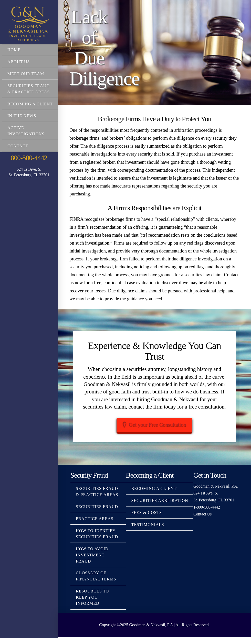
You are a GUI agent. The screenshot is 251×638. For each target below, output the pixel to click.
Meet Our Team (25, 74)
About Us (18, 62)
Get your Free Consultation (154, 425)
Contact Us (202, 514)
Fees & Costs (146, 513)
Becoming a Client (30, 104)
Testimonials (147, 525)
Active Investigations (26, 131)
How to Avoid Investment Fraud (92, 555)
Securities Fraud (97, 507)
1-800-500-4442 (206, 507)
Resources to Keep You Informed (92, 598)
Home (13, 50)
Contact (17, 146)
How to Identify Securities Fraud (97, 534)
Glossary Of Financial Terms (96, 576)
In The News (21, 116)
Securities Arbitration (159, 501)
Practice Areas (94, 519)
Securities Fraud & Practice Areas (28, 89)
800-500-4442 (29, 158)
